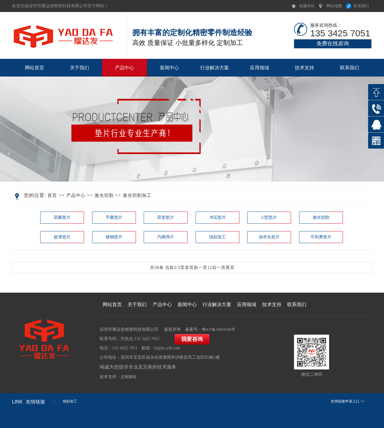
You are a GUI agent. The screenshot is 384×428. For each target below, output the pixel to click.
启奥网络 (128, 377)
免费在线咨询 (332, 44)
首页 (52, 195)
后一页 (219, 267)
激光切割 (104, 195)
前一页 (200, 267)
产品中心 (124, 67)
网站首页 (34, 67)
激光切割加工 (137, 195)
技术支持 (304, 67)
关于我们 (79, 67)
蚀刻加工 (70, 401)
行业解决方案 (214, 67)
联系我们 (361, 6)
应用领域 (259, 67)
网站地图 (334, 6)
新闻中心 (169, 67)
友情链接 (28, 401)
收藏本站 (307, 6)
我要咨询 (192, 339)
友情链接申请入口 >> (347, 401)
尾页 (230, 267)
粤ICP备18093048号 (218, 329)
